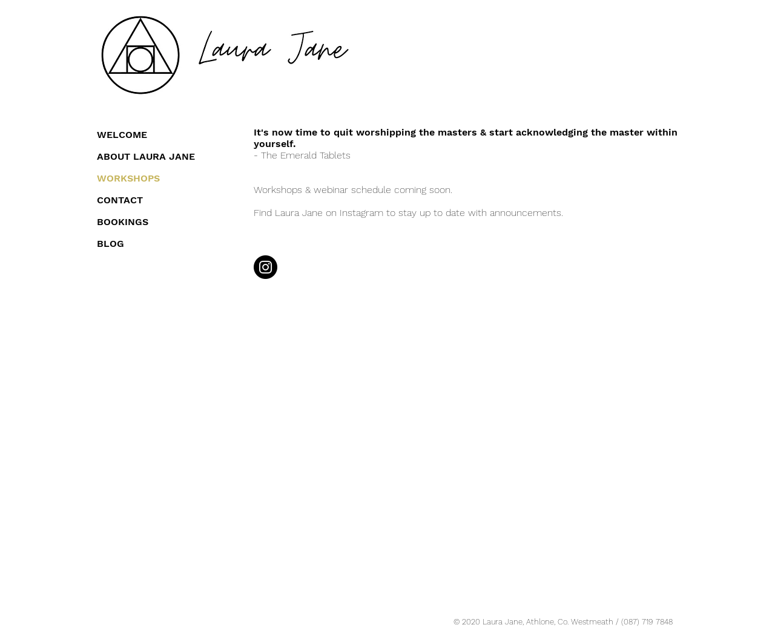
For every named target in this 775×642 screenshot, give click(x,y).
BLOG (110, 243)
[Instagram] (265, 267)
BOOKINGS (122, 222)
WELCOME (122, 134)
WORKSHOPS (128, 178)
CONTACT (120, 200)
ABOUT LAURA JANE (146, 156)
